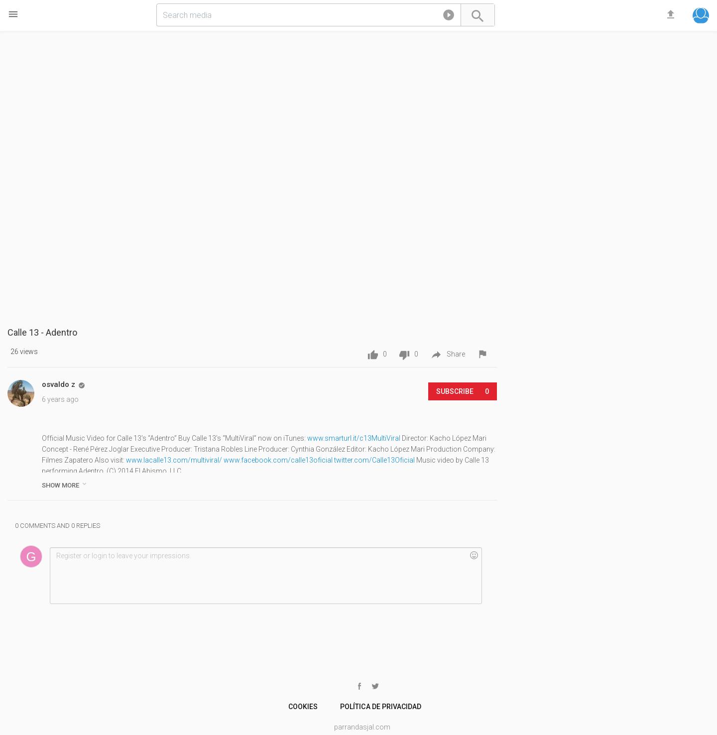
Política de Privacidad (380, 707)
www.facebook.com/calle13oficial (278, 460)
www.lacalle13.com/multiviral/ (174, 460)
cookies (303, 707)
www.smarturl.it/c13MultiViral (353, 438)
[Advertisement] (605, 109)
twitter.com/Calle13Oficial (374, 460)
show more (65, 484)
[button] (449, 16)
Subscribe (462, 391)
